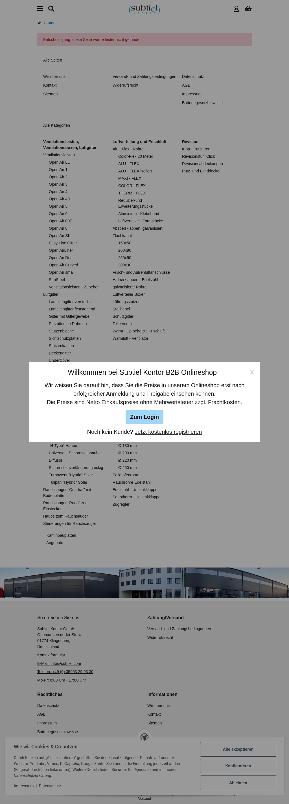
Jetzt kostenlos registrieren (168, 432)
